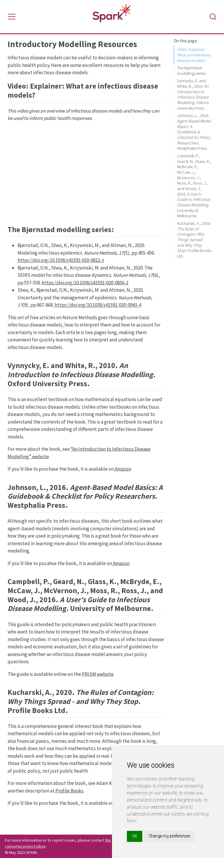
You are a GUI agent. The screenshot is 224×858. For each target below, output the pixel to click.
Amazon (123, 469)
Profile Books (69, 791)
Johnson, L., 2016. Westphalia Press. (194, 132)
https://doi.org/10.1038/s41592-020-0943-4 (98, 305)
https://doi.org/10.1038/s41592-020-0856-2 (85, 282)
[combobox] (213, 16)
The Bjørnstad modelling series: (191, 70)
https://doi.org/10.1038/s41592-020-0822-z (61, 260)
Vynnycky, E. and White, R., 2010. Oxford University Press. (193, 94)
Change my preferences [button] (169, 836)
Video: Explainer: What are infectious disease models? (194, 54)
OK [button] (134, 836)
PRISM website (98, 674)
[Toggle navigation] (11, 16)
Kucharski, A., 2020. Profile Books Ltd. (194, 239)
